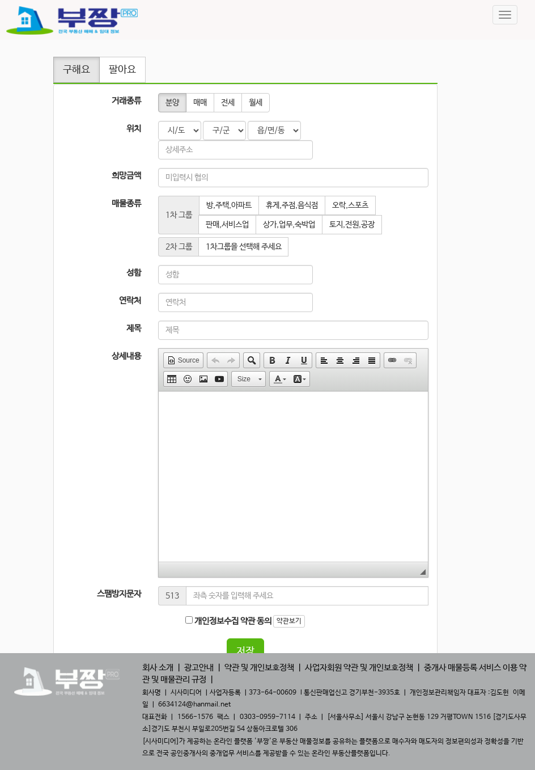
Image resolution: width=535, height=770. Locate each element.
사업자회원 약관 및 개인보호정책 (359, 667)
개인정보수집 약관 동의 (228, 621)
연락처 (130, 300)
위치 (133, 128)
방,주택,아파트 (229, 205)
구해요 (76, 69)
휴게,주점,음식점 (292, 205)
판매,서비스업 (227, 224)
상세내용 (126, 356)
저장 (245, 651)
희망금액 (126, 175)
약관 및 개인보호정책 (259, 667)
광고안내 (199, 667)
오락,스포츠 (350, 205)
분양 (172, 102)
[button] (183, 360)
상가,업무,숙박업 (289, 224)
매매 (200, 102)
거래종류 (126, 101)
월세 (255, 102)
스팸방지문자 (119, 594)
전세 (228, 102)
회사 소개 (157, 667)
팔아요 (122, 69)
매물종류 (126, 203)
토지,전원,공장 (352, 224)
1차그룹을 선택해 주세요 (244, 246)
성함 (133, 272)
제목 (133, 328)
